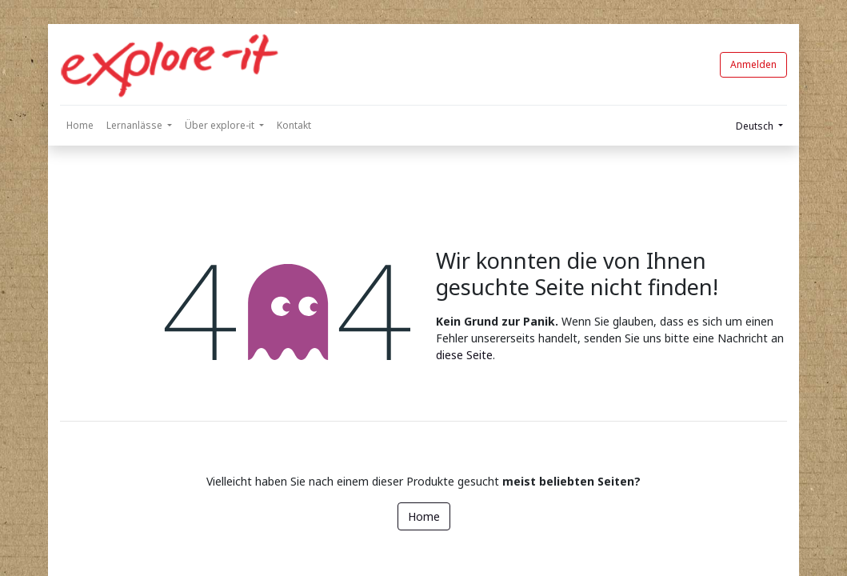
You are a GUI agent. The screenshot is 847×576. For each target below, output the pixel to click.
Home (424, 516)
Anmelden (753, 64)
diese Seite (464, 354)
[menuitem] (80, 125)
